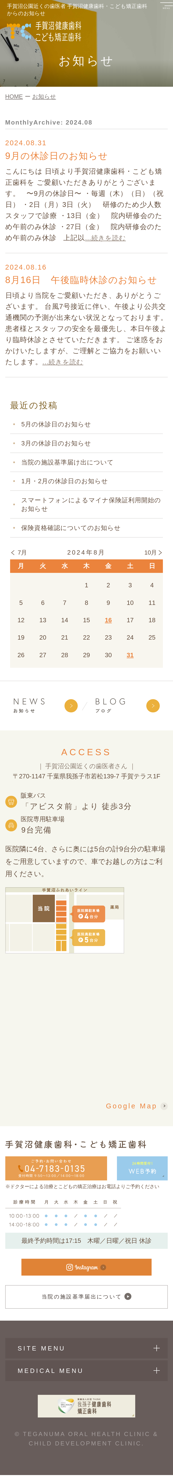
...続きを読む (106, 238)
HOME (14, 96)
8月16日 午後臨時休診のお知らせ (85, 280)
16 (108, 621)
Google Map (131, 1107)
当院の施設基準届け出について (67, 463)
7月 (22, 554)
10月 (150, 554)
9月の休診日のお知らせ (59, 156)
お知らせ (44, 96)
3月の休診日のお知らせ (56, 444)
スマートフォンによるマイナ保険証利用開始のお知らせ (91, 506)
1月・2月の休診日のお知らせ (64, 482)
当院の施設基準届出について (86, 1301)
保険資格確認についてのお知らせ (71, 529)
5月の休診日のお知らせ (56, 425)
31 (130, 656)
